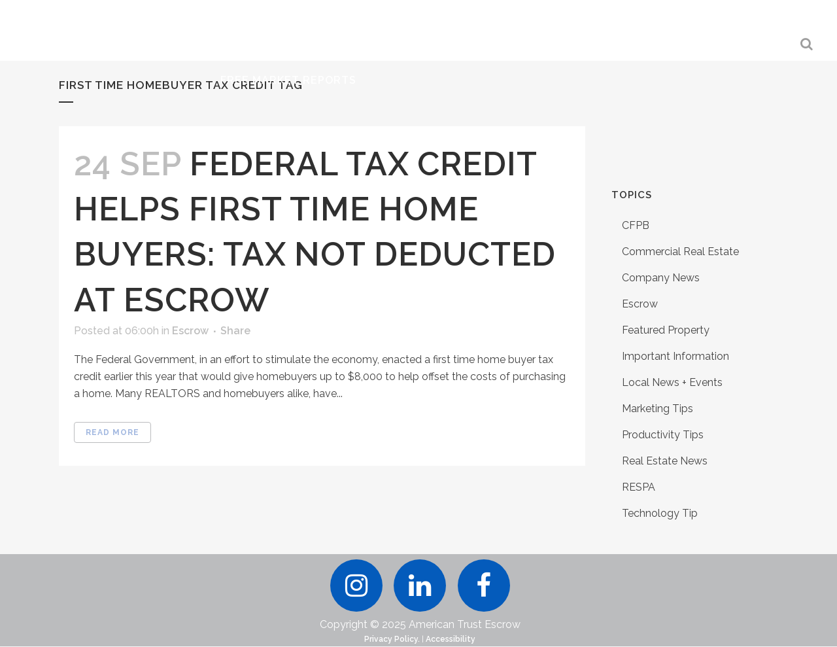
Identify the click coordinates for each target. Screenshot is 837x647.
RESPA (638, 487)
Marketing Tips (657, 408)
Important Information (675, 356)
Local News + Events (672, 382)
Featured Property (665, 330)
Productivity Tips (663, 434)
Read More (112, 432)
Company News (661, 277)
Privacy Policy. (392, 639)
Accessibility (450, 639)
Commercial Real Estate (680, 251)
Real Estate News (665, 461)
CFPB (635, 225)
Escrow (190, 330)
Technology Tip (660, 513)
